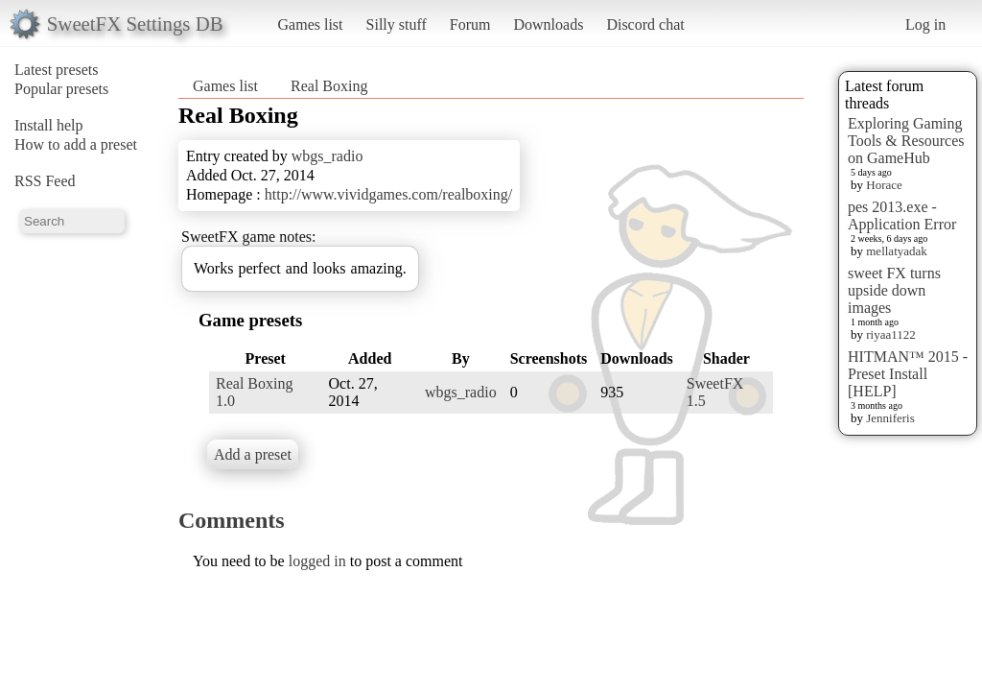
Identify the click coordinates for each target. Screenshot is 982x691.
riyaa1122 (891, 334)
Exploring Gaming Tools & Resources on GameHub (906, 140)
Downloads (548, 24)
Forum (470, 24)
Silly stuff (396, 24)
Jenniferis (890, 418)
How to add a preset (75, 144)
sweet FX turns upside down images (894, 290)
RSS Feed (45, 181)
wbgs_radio (327, 156)
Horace (884, 185)
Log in (925, 24)
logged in (317, 561)
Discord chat (645, 24)
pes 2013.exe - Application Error (902, 215)
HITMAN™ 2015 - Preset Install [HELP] (908, 373)
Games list (310, 24)
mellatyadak (896, 251)
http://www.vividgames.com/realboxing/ (388, 194)
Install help (48, 125)
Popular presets (61, 89)
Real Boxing (329, 86)
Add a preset (253, 454)
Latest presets (56, 69)
